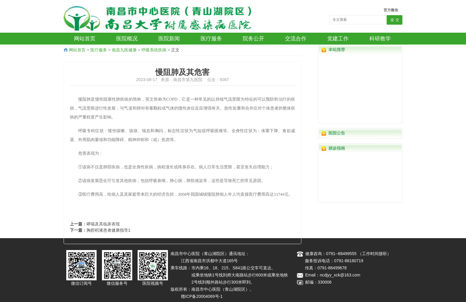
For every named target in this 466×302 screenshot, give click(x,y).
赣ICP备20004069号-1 (202, 296)
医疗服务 (98, 50)
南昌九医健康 (124, 50)
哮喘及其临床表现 (103, 224)
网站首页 (77, 50)
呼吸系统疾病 (153, 50)
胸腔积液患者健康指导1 (108, 230)
